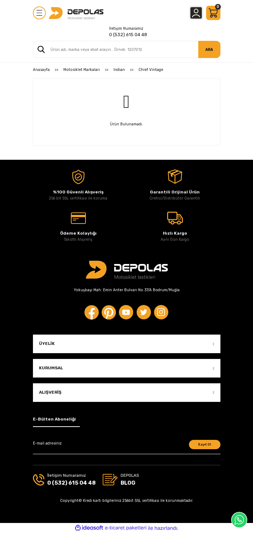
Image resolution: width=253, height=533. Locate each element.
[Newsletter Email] (126, 447)
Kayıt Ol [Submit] (204, 444)
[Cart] (213, 13)
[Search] (126, 49)
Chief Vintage (150, 69)
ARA (209, 49)
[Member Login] (196, 13)
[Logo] (76, 13)
